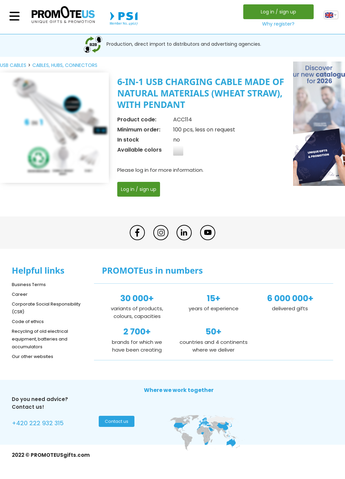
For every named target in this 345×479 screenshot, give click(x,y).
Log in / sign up (276, 11)
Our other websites (36, 356)
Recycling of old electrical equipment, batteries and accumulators (44, 338)
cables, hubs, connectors (64, 65)
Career (20, 293)
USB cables (13, 65)
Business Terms (31, 284)
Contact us (115, 423)
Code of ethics (31, 321)
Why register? (276, 24)
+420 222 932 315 (42, 424)
